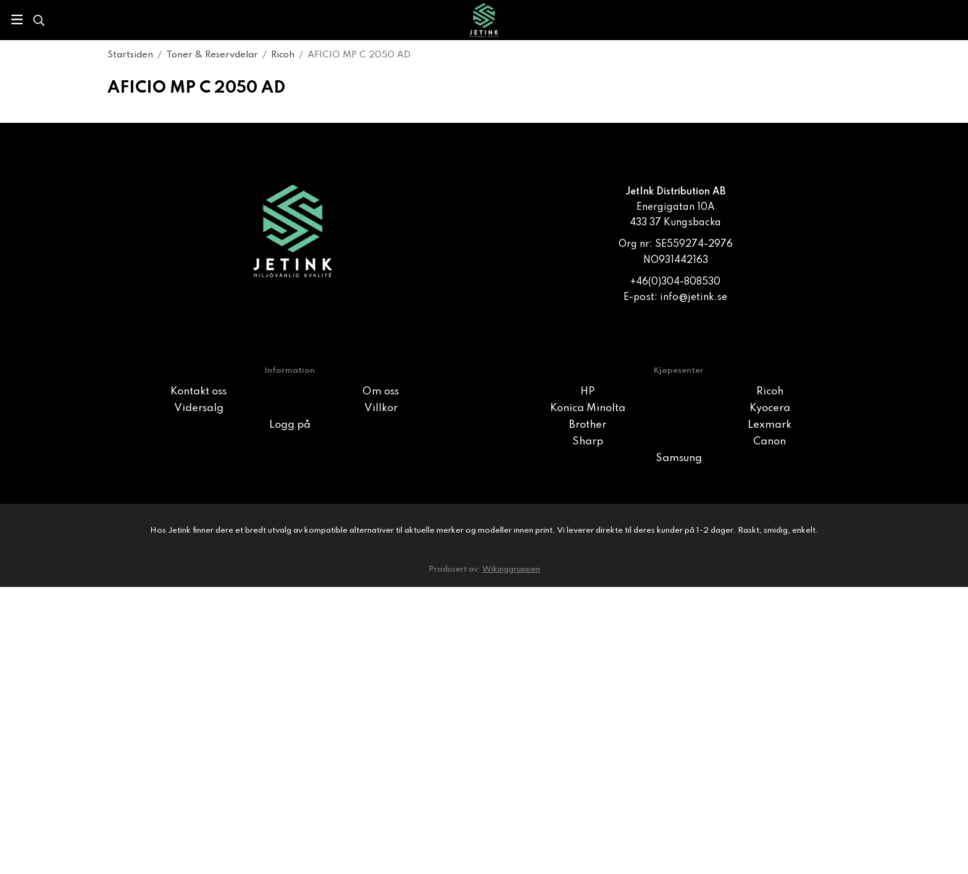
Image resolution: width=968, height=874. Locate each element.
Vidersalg (198, 408)
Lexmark (769, 425)
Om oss (380, 391)
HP (587, 391)
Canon (769, 441)
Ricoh (769, 391)
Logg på (290, 425)
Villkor (381, 408)
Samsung (679, 458)
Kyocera (769, 408)
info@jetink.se (693, 297)
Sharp (587, 441)
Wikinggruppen (511, 569)
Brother (587, 425)
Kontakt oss (198, 391)
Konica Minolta (587, 408)
